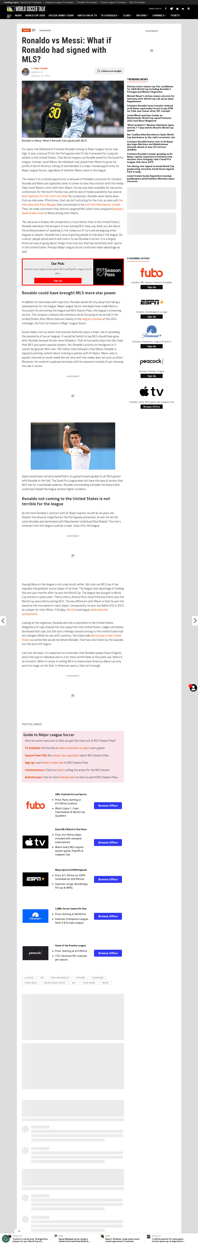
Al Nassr (29, 978)
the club (71, 609)
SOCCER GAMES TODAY (61, 15)
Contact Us (156, 1207)
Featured (80, 978)
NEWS (18, 15)
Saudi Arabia (89, 983)
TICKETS (175, 15)
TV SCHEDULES (110, 15)
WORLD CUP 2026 (35, 15)
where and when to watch (74, 748)
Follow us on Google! (111, 71)
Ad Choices (141, 1207)
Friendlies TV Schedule (87, 2)
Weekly (105, 983)
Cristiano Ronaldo (60, 978)
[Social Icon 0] (83, 1194)
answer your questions (65, 755)
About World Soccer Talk (48, 1207)
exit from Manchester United (102, 204)
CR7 (42, 978)
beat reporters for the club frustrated (44, 196)
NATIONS (142, 15)
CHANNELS (160, 15)
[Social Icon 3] (106, 1194)
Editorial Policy (125, 1207)
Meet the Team (73, 1207)
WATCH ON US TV (87, 15)
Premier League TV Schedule (113, 2)
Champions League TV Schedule (59, 2)
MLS (74, 983)
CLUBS (128, 15)
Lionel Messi (31, 983)
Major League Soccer (54, 983)
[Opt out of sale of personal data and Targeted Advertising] (6, 1238)
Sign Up (151, 287)
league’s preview (92, 319)
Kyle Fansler (41, 68)
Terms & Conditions (104, 1207)
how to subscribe (53, 762)
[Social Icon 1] (91, 1194)
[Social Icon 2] (99, 1194)
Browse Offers (108, 805)
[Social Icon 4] (114, 1194)
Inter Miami (97, 978)
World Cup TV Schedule (31, 2)
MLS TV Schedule (137, 2)
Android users (67, 777)
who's (61, 770)
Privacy (87, 1207)
